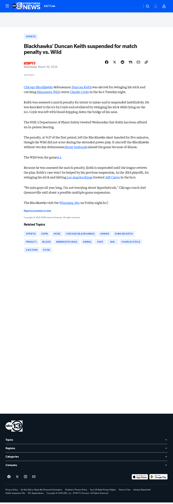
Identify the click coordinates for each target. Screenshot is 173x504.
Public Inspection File (15, 495)
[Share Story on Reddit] (122, 63)
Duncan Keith (82, 88)
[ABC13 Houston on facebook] (9, 478)
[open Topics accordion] (86, 441)
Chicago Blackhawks (38, 88)
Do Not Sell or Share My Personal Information (41, 491)
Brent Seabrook (76, 148)
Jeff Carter (112, 178)
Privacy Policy (12, 491)
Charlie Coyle (79, 93)
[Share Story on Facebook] (107, 63)
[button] (7, 5)
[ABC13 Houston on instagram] (25, 478)
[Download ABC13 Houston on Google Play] (158, 478)
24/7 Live (49, 6)
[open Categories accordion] (86, 458)
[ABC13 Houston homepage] (26, 6)
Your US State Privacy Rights (103, 491)
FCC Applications (36, 495)
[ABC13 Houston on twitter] (17, 478)
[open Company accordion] (86, 466)
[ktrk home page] (14, 427)
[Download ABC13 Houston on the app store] (140, 478)
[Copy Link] (146, 63)
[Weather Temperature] (137, 6)
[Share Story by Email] (138, 63)
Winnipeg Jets (69, 203)
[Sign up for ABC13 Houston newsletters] (33, 478)
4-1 (59, 158)
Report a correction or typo (37, 211)
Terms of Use (124, 491)
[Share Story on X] (115, 63)
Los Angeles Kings (80, 178)
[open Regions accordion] (86, 449)
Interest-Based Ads (142, 491)
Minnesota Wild (48, 93)
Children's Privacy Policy (76, 491)
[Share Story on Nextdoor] (130, 63)
